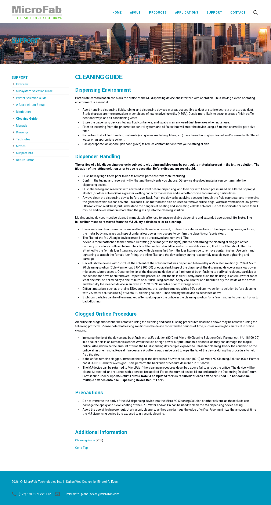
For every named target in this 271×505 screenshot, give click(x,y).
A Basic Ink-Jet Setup (30, 104)
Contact (238, 12)
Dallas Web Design (79, 481)
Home (117, 12)
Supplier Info (24, 153)
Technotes (23, 139)
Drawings (22, 132)
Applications (186, 12)
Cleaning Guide (26, 118)
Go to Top (81, 447)
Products (158, 12)
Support (214, 12)
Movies (21, 146)
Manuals (22, 125)
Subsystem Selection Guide (34, 91)
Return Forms (25, 160)
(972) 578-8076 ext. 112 (35, 494)
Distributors (24, 111)
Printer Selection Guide (31, 98)
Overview (22, 84)
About (135, 12)
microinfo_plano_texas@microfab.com (92, 494)
